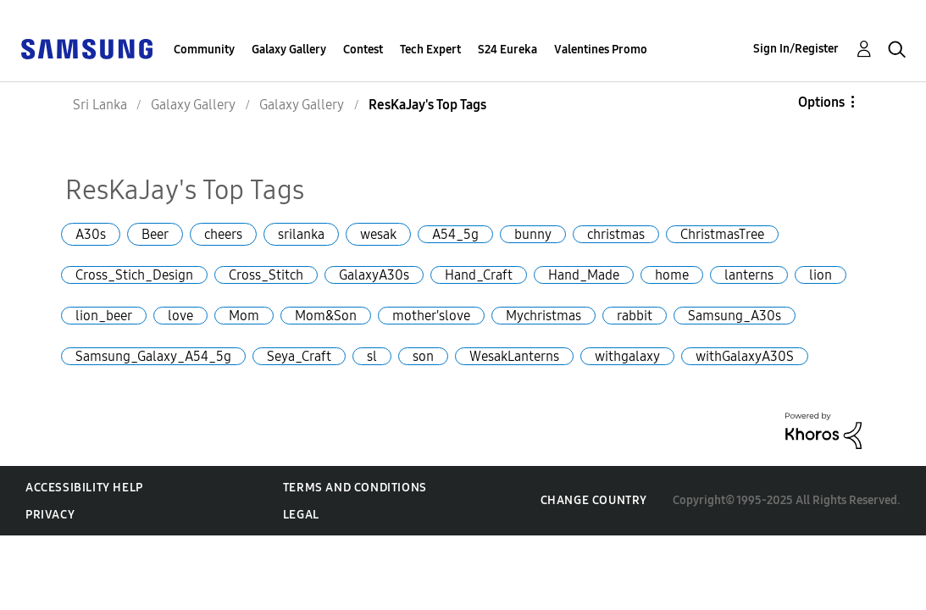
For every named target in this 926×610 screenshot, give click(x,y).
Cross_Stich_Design (134, 275)
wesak (378, 234)
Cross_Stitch (266, 275)
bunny (533, 234)
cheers (223, 234)
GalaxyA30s (374, 275)
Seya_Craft (299, 356)
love (180, 316)
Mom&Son (326, 316)
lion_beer (103, 316)
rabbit (634, 316)
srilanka (301, 234)
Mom (244, 316)
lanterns (749, 275)
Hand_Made (583, 275)
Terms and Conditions (355, 487)
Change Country (594, 500)
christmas (616, 234)
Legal (301, 514)
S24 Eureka (507, 49)
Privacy (50, 514)
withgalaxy (627, 356)
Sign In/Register (796, 49)
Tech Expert (430, 49)
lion (820, 275)
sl (372, 356)
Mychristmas (543, 316)
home (672, 275)
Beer (155, 234)
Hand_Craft (479, 275)
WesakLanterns (514, 356)
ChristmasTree (722, 234)
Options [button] (821, 102)
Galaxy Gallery (289, 49)
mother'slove (431, 316)
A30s (90, 234)
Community (204, 49)
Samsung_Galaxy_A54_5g (153, 356)
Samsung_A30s (734, 316)
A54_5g (455, 234)
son (423, 356)
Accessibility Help (84, 487)
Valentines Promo (600, 49)
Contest (363, 49)
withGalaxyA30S (745, 356)
